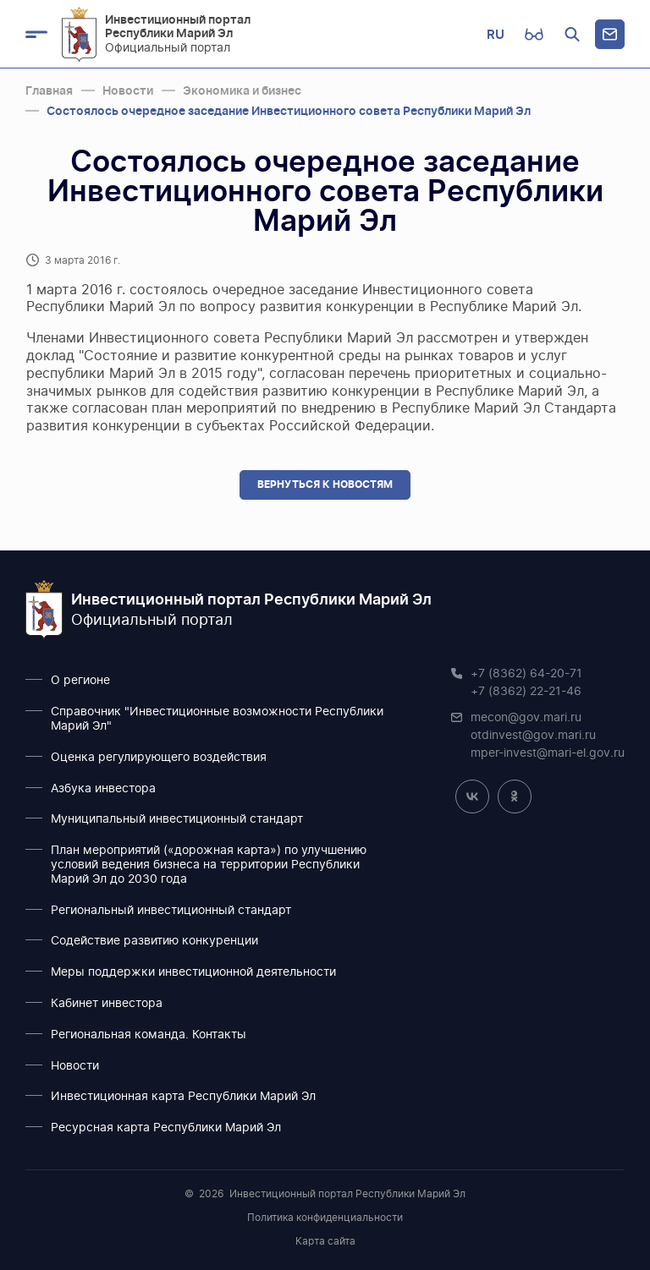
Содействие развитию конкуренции (154, 941)
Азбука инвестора (103, 789)
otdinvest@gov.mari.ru (533, 736)
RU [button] (495, 34)
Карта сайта (325, 1241)
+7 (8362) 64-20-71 (526, 674)
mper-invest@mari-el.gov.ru (548, 753)
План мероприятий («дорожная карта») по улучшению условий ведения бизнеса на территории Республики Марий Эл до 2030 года (208, 865)
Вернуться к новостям (325, 484)
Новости (75, 1066)
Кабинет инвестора (106, 1004)
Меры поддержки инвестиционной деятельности (193, 972)
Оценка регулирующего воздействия (159, 758)
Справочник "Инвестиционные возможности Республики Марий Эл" (217, 719)
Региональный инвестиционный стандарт (171, 911)
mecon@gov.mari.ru (526, 718)
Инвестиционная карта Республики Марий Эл (183, 1097)
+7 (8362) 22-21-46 (526, 692)
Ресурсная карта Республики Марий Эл (166, 1128)
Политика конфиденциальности (325, 1218)
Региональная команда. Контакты (148, 1035)
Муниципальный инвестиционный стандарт (177, 819)
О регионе (80, 681)
